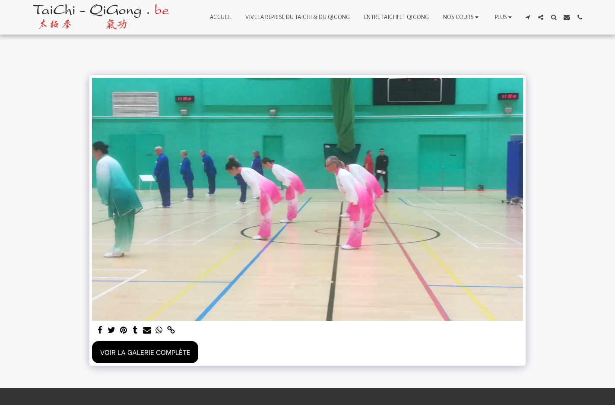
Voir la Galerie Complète (145, 352)
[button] (462, 17)
